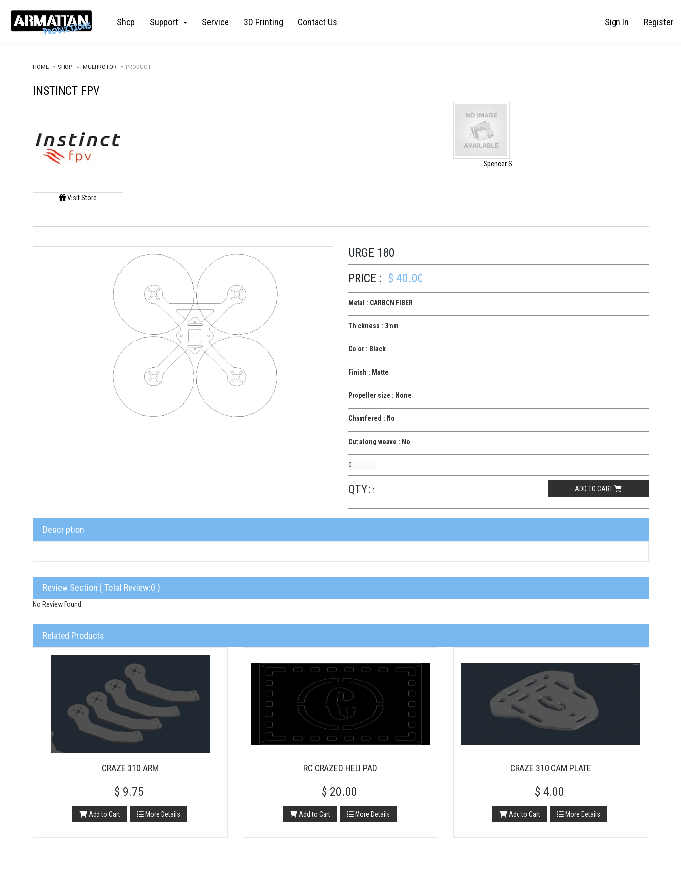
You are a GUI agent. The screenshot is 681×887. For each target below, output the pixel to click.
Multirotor (100, 66)
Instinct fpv (66, 91)
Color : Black (367, 349)
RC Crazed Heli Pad (340, 768)
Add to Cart (99, 814)
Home (41, 66)
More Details (158, 814)
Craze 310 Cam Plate (550, 768)
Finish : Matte (368, 372)
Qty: (359, 489)
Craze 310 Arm (130, 768)
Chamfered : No (371, 418)
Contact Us (317, 22)
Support (168, 22)
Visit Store (78, 198)
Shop (126, 22)
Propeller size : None (380, 395)
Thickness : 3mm (373, 326)
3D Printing (263, 22)
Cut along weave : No (379, 441)
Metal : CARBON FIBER (380, 303)
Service (215, 22)
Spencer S (498, 164)
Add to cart (598, 489)
